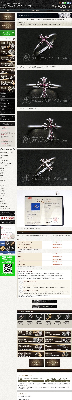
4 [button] (41, 329)
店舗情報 (4, 93)
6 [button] (44, 329)
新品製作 (4, 96)
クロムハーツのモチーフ (8, 119)
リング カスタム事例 (35, 19)
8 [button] (46, 329)
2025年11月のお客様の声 (6, 145)
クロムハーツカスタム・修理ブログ (7, 124)
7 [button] (45, 329)
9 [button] (47, 329)
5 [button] (42, 329)
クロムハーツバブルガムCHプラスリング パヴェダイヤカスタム (29, 323)
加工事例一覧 (25, 19)
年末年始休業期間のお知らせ (6, 141)
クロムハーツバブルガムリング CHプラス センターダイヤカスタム (20, 323)
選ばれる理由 (5, 100)
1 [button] (37, 329)
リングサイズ (5, 109)
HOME (18, 19)
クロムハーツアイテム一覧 (8, 116)
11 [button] (50, 329)
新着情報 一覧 (5, 103)
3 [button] (40, 329)
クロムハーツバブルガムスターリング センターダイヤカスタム (57, 323)
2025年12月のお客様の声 (6, 132)
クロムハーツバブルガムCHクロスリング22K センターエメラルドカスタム (48, 323)
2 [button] (39, 329)
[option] (21, 320)
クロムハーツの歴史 (7, 112)
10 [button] (49, 329)
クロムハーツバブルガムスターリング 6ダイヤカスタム (66, 323)
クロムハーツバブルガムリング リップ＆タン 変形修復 (39, 322)
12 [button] (51, 329)
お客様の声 (4, 106)
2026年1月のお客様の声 (5, 128)
